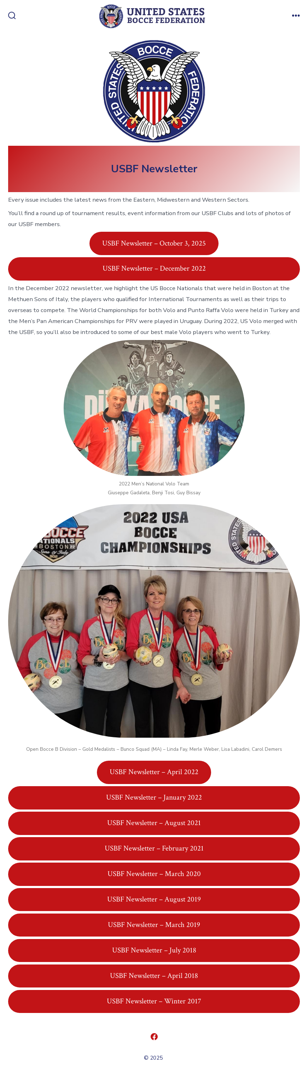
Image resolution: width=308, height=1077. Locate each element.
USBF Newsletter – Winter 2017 (154, 1001)
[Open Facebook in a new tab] (154, 1037)
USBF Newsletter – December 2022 (154, 268)
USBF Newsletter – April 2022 (154, 772)
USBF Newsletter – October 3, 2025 (154, 243)
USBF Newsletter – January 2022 (154, 797)
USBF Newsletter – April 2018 (154, 975)
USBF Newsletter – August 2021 (154, 823)
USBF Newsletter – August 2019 (154, 899)
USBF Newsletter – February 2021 (154, 848)
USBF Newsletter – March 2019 (154, 924)
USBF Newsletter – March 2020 (154, 874)
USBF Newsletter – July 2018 (154, 950)
